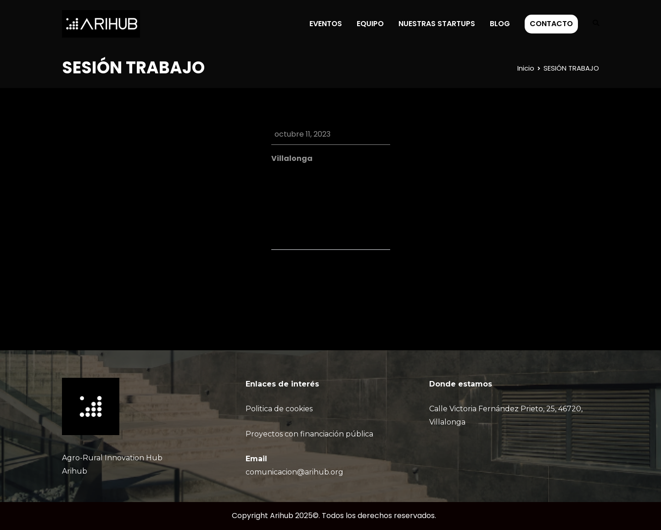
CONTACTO (551, 23)
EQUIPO (370, 23)
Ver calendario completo (344, 220)
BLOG (500, 23)
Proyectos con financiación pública (309, 434)
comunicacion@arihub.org (294, 472)
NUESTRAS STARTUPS (436, 23)
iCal (278, 192)
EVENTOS (325, 23)
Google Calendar (319, 192)
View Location (296, 171)
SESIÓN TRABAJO (359, 275)
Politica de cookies (279, 408)
